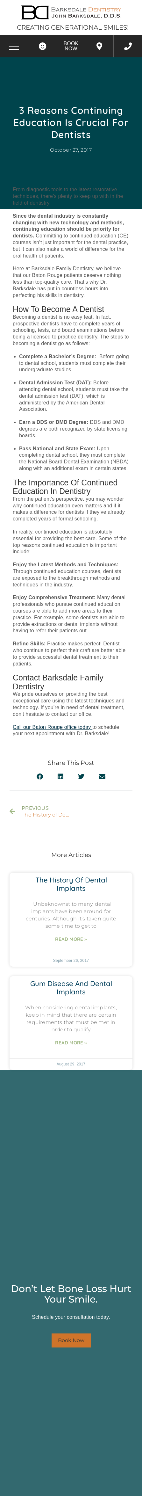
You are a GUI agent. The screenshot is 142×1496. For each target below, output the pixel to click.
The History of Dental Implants (71, 884)
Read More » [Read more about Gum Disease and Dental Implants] (71, 1043)
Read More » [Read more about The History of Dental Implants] (71, 939)
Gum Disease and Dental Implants (71, 987)
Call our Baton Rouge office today (52, 727)
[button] (40, 777)
